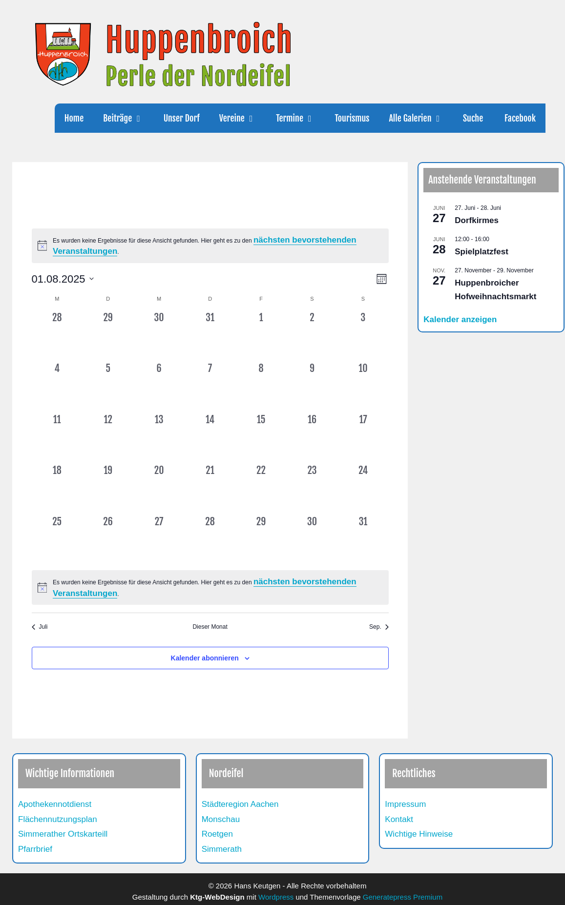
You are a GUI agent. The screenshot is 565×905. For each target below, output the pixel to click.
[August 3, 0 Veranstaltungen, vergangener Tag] (362, 335)
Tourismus (352, 118)
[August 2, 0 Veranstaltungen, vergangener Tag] (312, 335)
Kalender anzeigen (460, 319)
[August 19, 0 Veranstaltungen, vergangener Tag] (108, 488)
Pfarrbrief (35, 849)
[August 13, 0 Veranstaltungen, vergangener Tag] (158, 437)
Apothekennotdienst (54, 804)
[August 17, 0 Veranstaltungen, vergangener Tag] (362, 437)
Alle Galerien (421, 118)
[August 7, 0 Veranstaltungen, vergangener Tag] (210, 386)
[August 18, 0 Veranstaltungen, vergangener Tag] (57, 488)
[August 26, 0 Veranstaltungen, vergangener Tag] (108, 539)
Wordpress (275, 897)
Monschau (221, 819)
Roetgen (217, 834)
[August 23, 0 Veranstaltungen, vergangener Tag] (312, 488)
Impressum (405, 804)
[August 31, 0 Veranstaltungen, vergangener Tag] (362, 539)
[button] (142, 118)
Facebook (519, 118)
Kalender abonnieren (205, 658)
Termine (300, 118)
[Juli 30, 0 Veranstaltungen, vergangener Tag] (158, 335)
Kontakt (399, 819)
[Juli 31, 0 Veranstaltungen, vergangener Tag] (210, 335)
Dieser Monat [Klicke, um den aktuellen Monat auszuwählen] (209, 626)
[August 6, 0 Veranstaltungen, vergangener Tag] (158, 386)
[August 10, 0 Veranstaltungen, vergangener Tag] (362, 386)
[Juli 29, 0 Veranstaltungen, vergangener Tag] (108, 335)
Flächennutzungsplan (57, 819)
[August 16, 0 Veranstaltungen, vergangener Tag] (312, 437)
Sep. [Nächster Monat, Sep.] (379, 626)
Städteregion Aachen (240, 804)
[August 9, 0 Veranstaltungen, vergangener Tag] (312, 386)
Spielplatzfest (481, 251)
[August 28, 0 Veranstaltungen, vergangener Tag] (210, 539)
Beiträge (128, 118)
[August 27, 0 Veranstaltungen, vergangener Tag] (158, 539)
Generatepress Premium (402, 897)
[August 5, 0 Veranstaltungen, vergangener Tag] (108, 386)
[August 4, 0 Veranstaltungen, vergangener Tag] (57, 386)
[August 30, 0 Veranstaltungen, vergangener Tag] (312, 539)
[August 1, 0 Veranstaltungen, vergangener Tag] (260, 335)
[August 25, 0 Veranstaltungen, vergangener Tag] (57, 539)
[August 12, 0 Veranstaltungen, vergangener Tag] (108, 437)
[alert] (210, 245)
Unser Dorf (182, 118)
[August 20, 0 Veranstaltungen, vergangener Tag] (158, 488)
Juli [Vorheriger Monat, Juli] (40, 626)
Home (74, 118)
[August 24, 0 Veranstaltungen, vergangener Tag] (362, 488)
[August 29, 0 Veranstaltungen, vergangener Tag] (260, 539)
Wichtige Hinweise (419, 834)
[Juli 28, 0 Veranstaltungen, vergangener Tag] (57, 335)
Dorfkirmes (477, 220)
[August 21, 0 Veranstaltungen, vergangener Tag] (210, 488)
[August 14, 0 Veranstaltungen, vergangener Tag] (210, 437)
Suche (473, 118)
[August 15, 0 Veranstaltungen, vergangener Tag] (260, 437)
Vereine (242, 118)
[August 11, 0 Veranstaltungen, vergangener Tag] (57, 437)
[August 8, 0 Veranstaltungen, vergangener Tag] (260, 386)
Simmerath (222, 849)
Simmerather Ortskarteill (62, 834)
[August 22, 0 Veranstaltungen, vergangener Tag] (260, 488)
